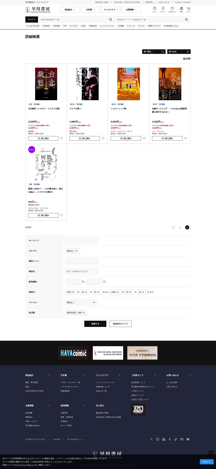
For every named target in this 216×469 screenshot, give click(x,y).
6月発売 (57, 26)
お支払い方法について (140, 399)
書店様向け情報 (101, 2)
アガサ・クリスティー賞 (70, 382)
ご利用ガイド (137, 375)
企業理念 (64, 413)
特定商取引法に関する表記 (35, 439)
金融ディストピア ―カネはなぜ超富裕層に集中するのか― (169, 110)
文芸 (84, 26)
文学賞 (64, 375)
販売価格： (33, 282)
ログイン (163, 11)
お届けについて (137, 395)
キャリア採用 (66, 425)
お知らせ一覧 (101, 391)
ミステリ (74, 26)
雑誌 (27, 387)
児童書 (121, 26)
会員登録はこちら (171, 26)
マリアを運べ (75, 108)
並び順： (33, 312)
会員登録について (138, 382)
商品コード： (34, 261)
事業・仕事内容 (67, 417)
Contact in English (183, 2)
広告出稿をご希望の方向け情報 (127, 2)
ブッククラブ (102, 375)
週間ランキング (154, 26)
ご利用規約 (56, 439)
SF (65, 26)
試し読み (45, 138)
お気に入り (172, 11)
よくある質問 (171, 382)
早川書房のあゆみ (32, 425)
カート (189, 11)
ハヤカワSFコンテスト (70, 387)
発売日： (33, 292)
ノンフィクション (107, 26)
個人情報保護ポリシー (75, 439)
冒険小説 (93, 26)
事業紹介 (29, 417)
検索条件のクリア (120, 324)
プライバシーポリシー (25, 465)
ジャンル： (33, 302)
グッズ (141, 26)
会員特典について (103, 387)
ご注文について (137, 391)
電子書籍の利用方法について (142, 387)
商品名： (33, 271)
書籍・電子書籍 (31, 382)
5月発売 (47, 26)
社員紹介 (64, 421)
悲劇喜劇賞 (65, 391)
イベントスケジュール (105, 382)
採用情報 (149, 2)
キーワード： (34, 240)
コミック (131, 26)
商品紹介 (29, 375)
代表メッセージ (31, 421)
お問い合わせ (163, 2)
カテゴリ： (33, 251)
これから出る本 (33, 26)
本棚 (181, 11)
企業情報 (29, 405)
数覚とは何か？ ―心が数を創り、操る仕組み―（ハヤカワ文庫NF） (45, 190)
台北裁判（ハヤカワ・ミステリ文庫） (44, 108)
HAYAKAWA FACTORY (34, 391)
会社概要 (29, 413)
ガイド (155, 11)
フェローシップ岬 (118, 108)
